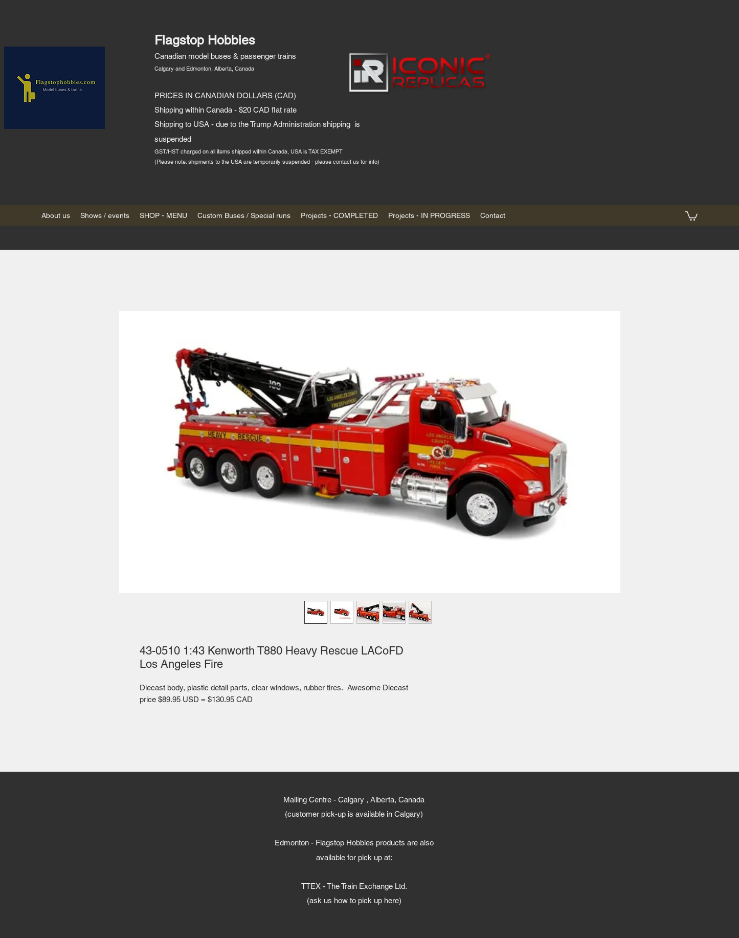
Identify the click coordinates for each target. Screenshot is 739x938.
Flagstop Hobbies (204, 40)
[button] (691, 215)
